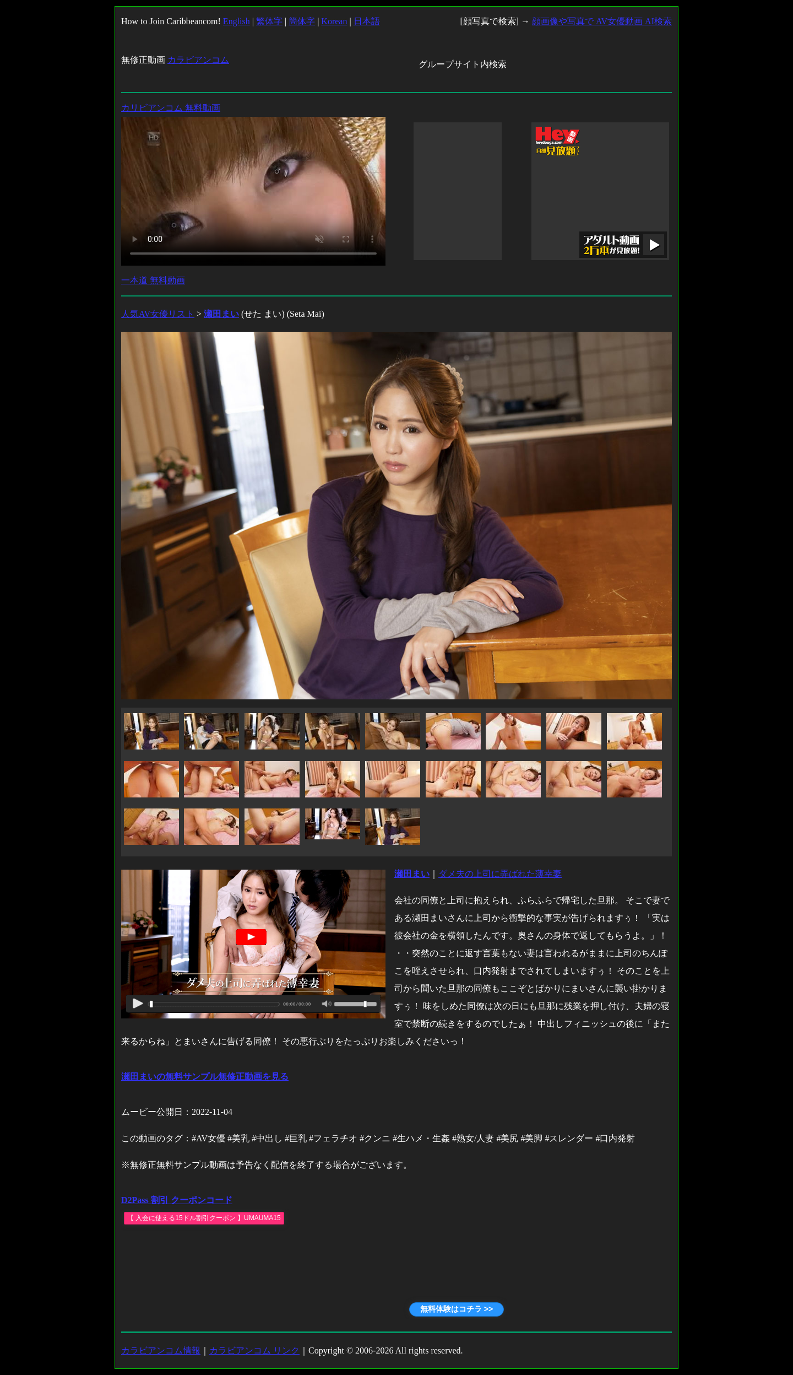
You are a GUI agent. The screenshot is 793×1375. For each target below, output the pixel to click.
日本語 (367, 21)
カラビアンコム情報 (160, 1350)
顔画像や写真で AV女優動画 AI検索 (602, 21)
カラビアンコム (198, 59)
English (236, 21)
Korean (334, 21)
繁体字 (269, 21)
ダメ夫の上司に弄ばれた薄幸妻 (500, 873)
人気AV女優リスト (157, 314)
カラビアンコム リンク (254, 1350)
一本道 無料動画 (153, 280)
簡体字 (302, 21)
